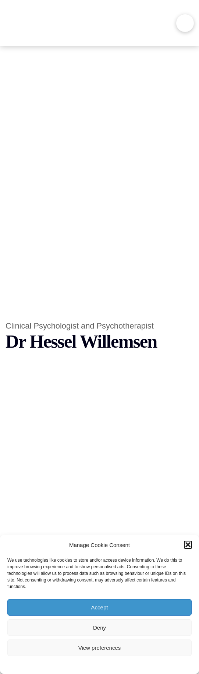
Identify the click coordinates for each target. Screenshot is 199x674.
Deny (99, 627)
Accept (99, 607)
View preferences (99, 648)
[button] (188, 544)
